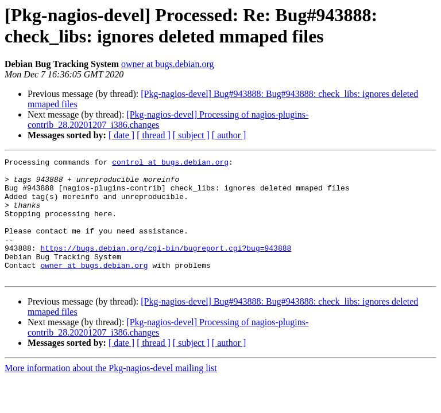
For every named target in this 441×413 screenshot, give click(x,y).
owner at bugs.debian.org (167, 64)
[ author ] (229, 135)
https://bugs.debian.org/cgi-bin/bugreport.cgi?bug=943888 (165, 267)
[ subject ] (191, 135)
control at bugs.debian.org (170, 163)
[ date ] (121, 135)
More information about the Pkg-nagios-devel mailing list (111, 392)
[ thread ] (154, 135)
